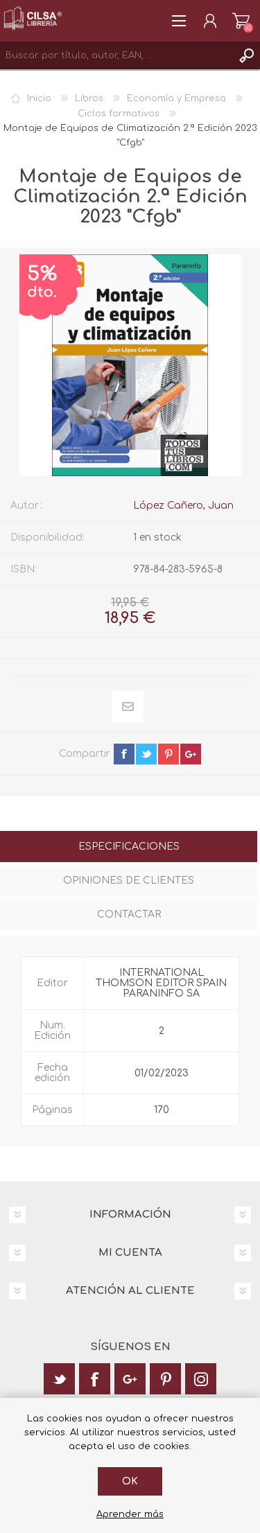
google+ (190, 754)
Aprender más (130, 1514)
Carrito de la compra (241, 21)
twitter (146, 754)
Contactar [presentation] (129, 914)
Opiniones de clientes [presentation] (128, 880)
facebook (124, 754)
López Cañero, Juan (183, 505)
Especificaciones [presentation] (129, 846)
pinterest (168, 754)
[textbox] (116, 55)
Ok (130, 1481)
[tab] (128, 848)
